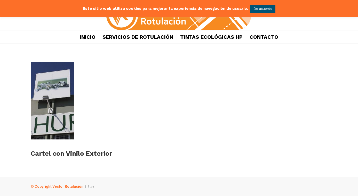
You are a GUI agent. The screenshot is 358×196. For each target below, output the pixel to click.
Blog (90, 186)
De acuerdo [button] (262, 9)
